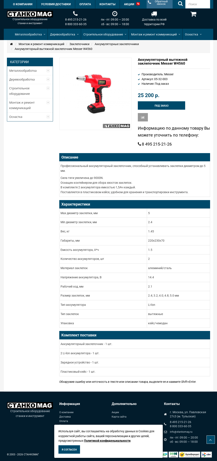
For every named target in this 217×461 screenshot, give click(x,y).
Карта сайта (119, 416)
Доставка (65, 416)
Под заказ (161, 105)
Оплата (63, 421)
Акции (115, 412)
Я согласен (69, 449)
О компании (66, 412)
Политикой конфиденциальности (107, 440)
